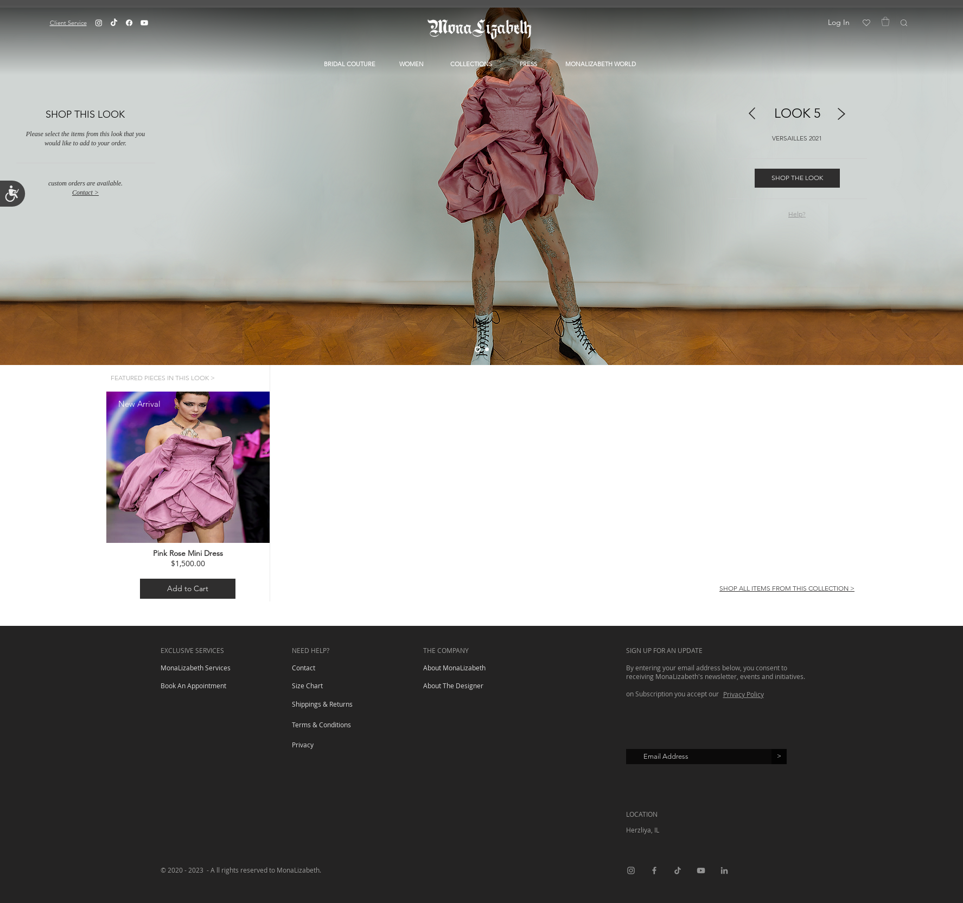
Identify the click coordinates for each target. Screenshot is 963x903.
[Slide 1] (478, 349)
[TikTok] (114, 22)
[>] (779, 756)
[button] (68, 22)
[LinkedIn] (724, 870)
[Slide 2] (487, 349)
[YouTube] (701, 870)
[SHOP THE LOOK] (797, 178)
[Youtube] (144, 22)
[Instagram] (98, 22)
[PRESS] (529, 64)
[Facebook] (129, 22)
